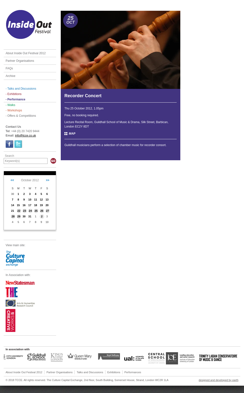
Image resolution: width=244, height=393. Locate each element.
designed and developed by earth (218, 380)
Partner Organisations (20, 61)
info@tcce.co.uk (25, 135)
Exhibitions (113, 372)
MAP (72, 133)
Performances (132, 372)
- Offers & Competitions (21, 115)
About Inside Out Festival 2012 (26, 53)
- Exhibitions (13, 94)
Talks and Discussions (90, 372)
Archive (10, 76)
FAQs (9, 68)
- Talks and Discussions (21, 88)
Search (9, 156)
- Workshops (14, 110)
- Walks (10, 105)
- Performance (15, 99)
